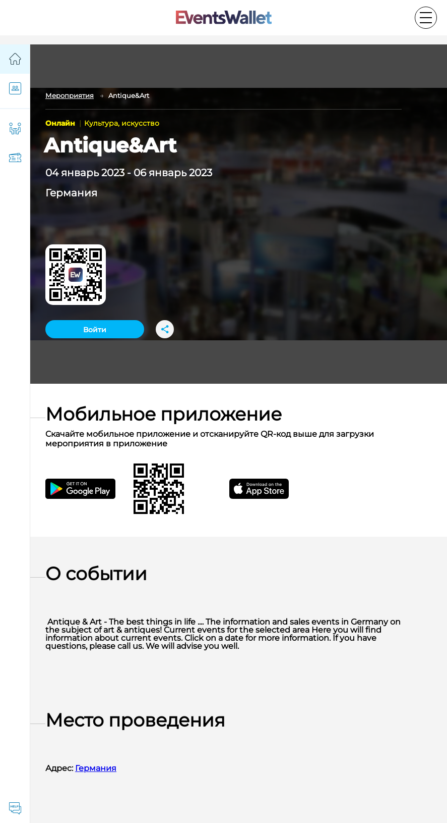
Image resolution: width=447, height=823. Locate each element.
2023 (112, 173)
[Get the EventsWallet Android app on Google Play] (89, 489)
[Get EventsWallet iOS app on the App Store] (268, 489)
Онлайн (61, 123)
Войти (94, 329)
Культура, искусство (121, 123)
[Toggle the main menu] (426, 18)
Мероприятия (69, 95)
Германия (71, 193)
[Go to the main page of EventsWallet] (224, 18)
